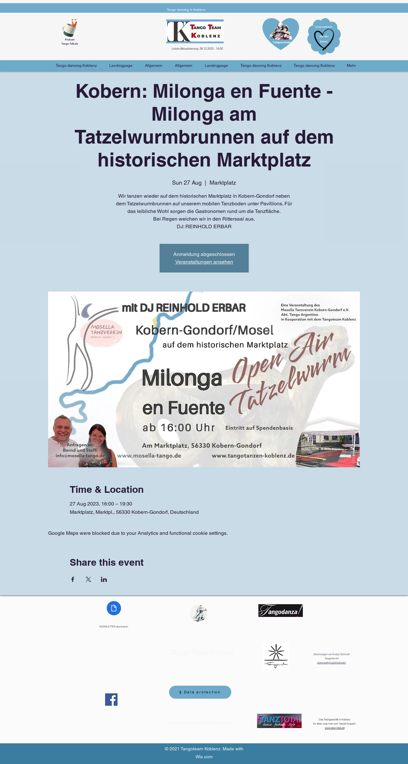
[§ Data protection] (200, 692)
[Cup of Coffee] (72, 27)
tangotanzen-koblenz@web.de (199, 722)
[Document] (114, 608)
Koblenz (202, 652)
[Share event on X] (88, 579)
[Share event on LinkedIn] (104, 579)
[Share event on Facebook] (73, 579)
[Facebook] (111, 699)
